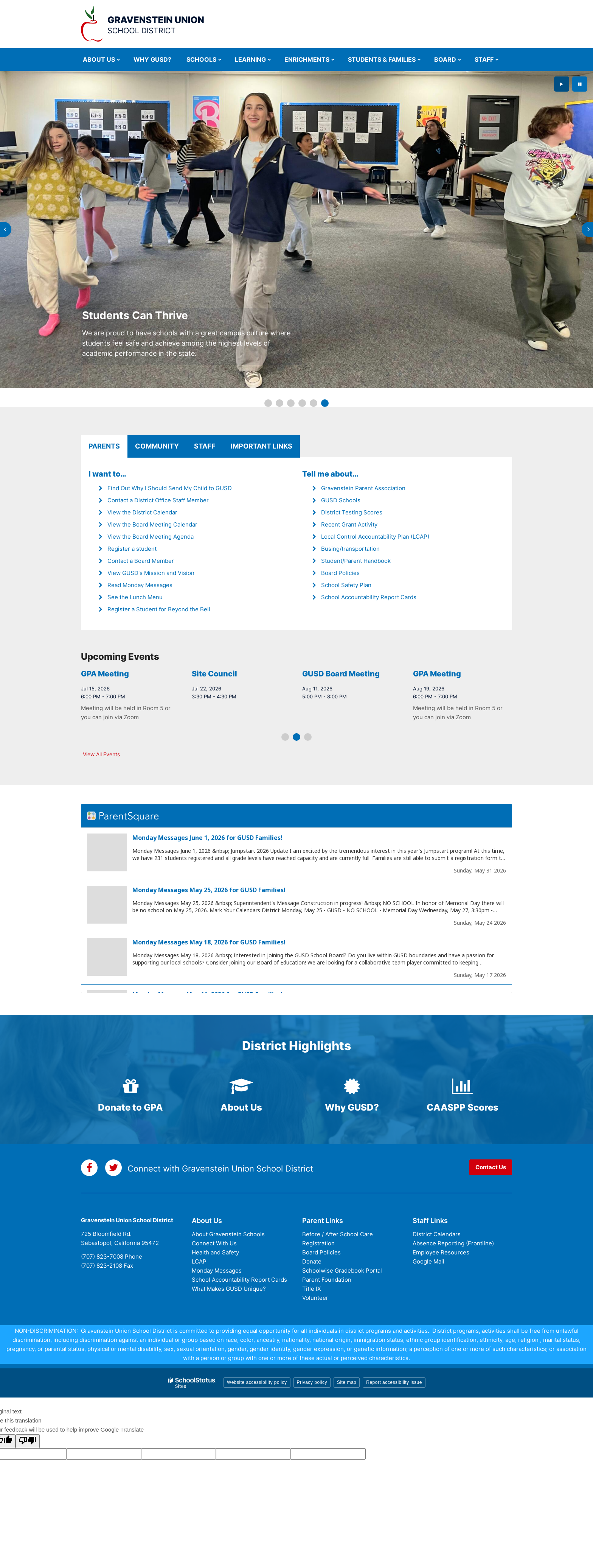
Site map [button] (346, 1382)
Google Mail (428, 1261)
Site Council (325, 673)
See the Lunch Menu (135, 597)
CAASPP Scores (462, 1107)
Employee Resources (441, 1252)
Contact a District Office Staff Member (158, 500)
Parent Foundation (326, 1279)
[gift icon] (130, 1086)
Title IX (311, 1288)
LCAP (199, 1261)
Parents (104, 446)
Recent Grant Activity (349, 524)
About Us (241, 1107)
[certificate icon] (352, 1086)
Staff (205, 446)
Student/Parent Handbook (356, 560)
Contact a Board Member (140, 560)
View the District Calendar (142, 512)
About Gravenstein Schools (228, 1234)
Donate (311, 1261)
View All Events (101, 754)
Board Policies (340, 572)
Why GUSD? (352, 1107)
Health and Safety (215, 1252)
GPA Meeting (216, 673)
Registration (318, 1243)
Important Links (261, 446)
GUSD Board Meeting (120, 673)
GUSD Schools (340, 500)
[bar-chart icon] (462, 1086)
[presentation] (5, 229)
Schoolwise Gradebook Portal (342, 1270)
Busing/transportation (350, 548)
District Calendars (437, 1234)
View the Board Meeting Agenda (150, 536)
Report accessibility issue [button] (394, 1382)
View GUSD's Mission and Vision (150, 572)
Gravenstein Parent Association (363, 488)
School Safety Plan (346, 585)
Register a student (132, 548)
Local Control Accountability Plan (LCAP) (375, 536)
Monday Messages (217, 1270)
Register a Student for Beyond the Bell (158, 609)
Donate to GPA (130, 1107)
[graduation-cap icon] (241, 1086)
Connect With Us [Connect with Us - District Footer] (214, 1243)
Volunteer (315, 1297)
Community (157, 446)
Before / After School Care (337, 1234)
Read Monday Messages (139, 585)
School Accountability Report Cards (368, 597)
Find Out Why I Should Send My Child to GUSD (169, 488)
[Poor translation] (28, 1441)
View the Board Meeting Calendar (152, 524)
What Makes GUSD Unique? (229, 1288)
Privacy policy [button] (312, 1382)
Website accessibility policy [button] (257, 1382)
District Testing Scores (351, 512)
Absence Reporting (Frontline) (453, 1243)
